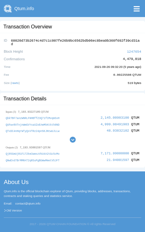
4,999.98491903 (115, 122)
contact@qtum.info (27, 201)
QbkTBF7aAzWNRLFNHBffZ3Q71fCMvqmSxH (33, 116)
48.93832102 (118, 129)
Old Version (14, 208)
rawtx (15, 81)
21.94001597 (118, 158)
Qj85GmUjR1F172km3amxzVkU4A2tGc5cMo (33, 152)
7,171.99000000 (115, 151)
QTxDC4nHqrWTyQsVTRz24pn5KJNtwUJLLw (33, 129)
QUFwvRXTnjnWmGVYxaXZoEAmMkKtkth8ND (33, 123)
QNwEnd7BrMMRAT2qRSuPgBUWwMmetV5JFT (33, 158)
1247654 (134, 50)
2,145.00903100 (115, 116)
